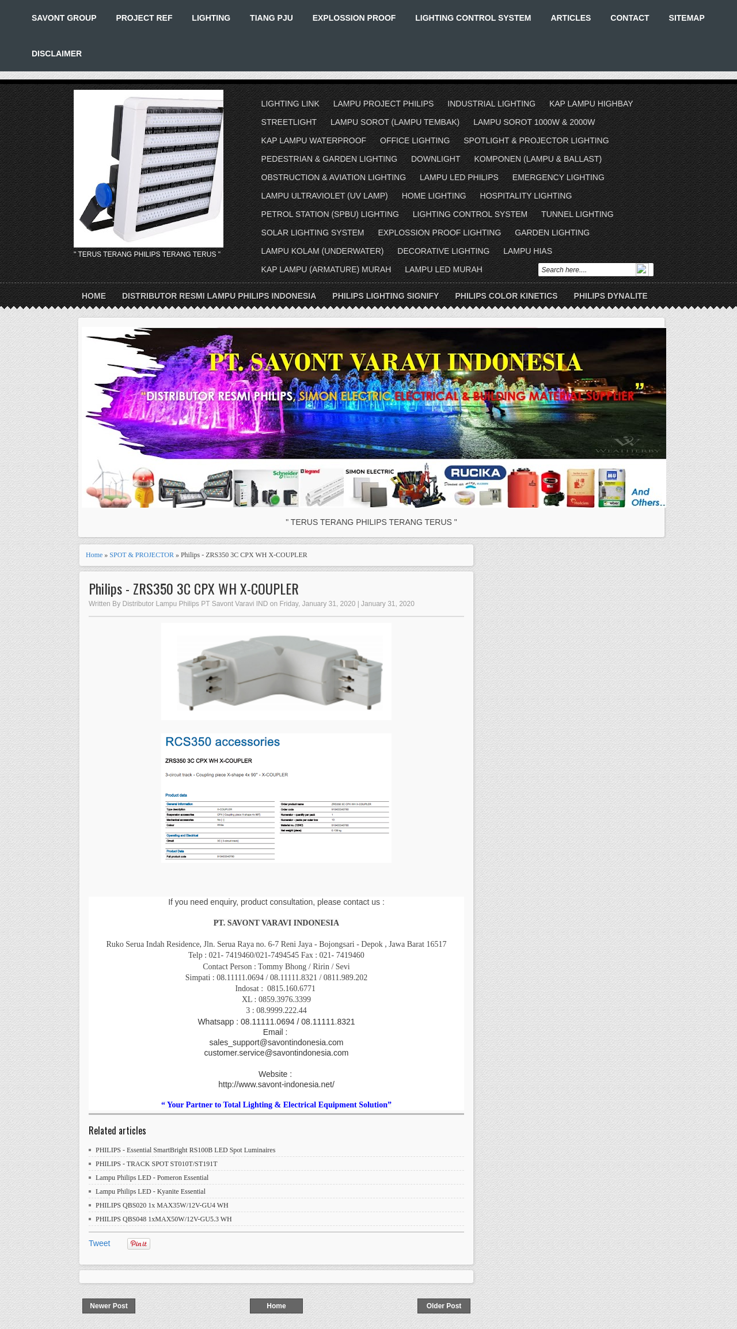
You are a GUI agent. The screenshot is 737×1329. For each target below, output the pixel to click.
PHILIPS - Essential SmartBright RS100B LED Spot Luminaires (185, 1150)
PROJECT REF (144, 17)
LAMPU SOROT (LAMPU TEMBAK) (394, 122)
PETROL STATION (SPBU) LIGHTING (330, 214)
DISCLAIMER (57, 53)
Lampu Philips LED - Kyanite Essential (151, 1191)
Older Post (444, 1306)
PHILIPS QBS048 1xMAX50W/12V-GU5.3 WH (164, 1219)
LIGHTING (211, 17)
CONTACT (629, 17)
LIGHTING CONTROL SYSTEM (473, 17)
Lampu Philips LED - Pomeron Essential (152, 1178)
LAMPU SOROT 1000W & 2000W (534, 122)
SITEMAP (687, 17)
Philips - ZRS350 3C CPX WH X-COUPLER (194, 588)
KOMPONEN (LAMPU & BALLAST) (538, 158)
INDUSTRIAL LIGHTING (491, 103)
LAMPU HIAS (527, 251)
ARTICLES (570, 17)
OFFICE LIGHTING (415, 140)
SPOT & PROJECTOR (141, 555)
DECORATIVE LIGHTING (443, 251)
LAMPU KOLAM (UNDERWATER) (322, 251)
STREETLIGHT (289, 122)
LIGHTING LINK (290, 103)
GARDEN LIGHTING (552, 232)
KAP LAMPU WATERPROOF (314, 140)
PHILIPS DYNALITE (611, 295)
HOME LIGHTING (434, 195)
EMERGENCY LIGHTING (558, 177)
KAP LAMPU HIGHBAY (591, 103)
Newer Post (108, 1306)
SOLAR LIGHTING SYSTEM (312, 232)
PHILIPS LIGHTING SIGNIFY (385, 295)
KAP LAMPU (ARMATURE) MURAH (326, 269)
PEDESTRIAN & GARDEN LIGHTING (329, 158)
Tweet (99, 1243)
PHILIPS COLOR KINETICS (506, 295)
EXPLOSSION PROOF (354, 17)
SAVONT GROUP (64, 17)
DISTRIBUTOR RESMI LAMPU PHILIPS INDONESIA (219, 295)
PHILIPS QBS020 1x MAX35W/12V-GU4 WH (162, 1205)
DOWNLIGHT (436, 158)
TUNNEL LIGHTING (577, 214)
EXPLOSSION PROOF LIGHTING (439, 232)
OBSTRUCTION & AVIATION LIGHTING (334, 177)
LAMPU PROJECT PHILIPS (383, 103)
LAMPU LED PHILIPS (459, 177)
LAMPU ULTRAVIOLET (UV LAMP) (324, 195)
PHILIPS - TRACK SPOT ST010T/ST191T (157, 1164)
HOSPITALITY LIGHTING (526, 195)
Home (94, 295)
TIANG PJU (271, 17)
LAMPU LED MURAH (444, 269)
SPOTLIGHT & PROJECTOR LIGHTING (536, 140)
